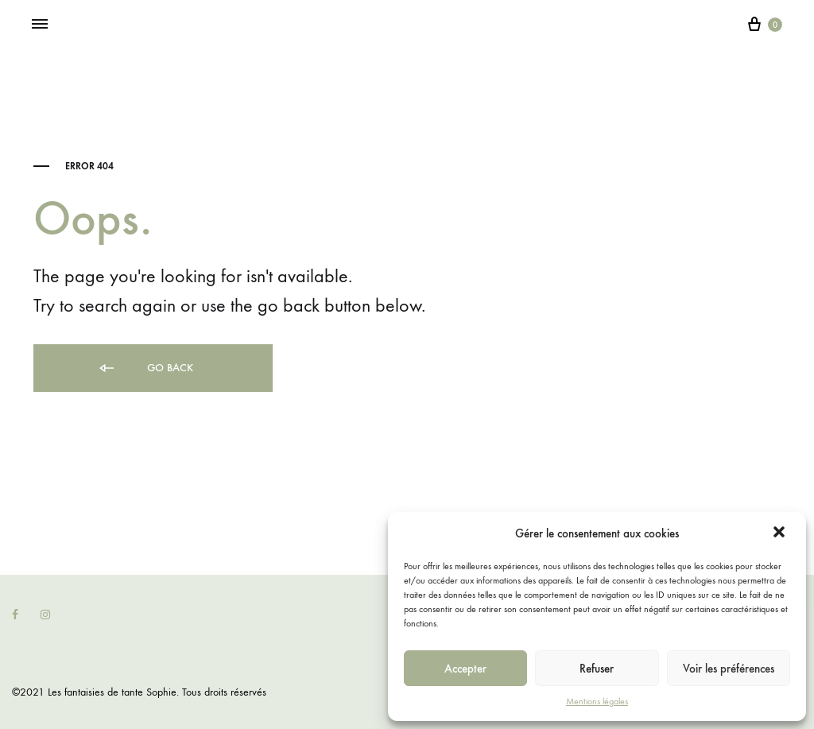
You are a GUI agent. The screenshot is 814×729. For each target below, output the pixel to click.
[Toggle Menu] (40, 24)
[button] (780, 533)
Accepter (465, 668)
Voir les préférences (728, 668)
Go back (145, 368)
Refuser (596, 668)
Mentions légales (597, 701)
